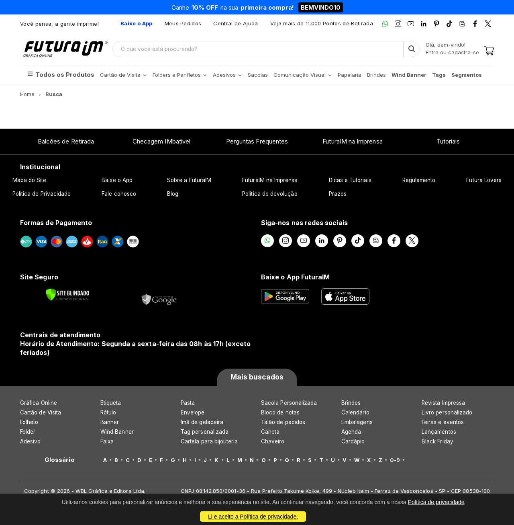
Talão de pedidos (283, 422)
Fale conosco (119, 194)
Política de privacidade (436, 502)
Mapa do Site (29, 180)
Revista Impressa (443, 403)
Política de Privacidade (41, 194)
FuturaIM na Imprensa (352, 141)
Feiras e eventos (443, 422)
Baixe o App (117, 180)
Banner (109, 422)
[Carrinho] (489, 51)
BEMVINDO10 (321, 7)
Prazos (338, 194)
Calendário (355, 412)
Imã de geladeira (202, 422)
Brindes (351, 403)
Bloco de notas (280, 412)
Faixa (107, 441)
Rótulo (108, 412)
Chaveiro (273, 441)
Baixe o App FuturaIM (295, 277)
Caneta (270, 432)
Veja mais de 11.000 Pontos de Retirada (321, 23)
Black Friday (437, 441)
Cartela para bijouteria (209, 441)
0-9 (395, 460)
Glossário (60, 459)
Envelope (193, 412)
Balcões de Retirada (66, 141)
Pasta (188, 403)
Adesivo (30, 441)
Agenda (351, 432)
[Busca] (412, 49)
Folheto (29, 422)
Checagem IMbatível (161, 141)
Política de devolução (269, 194)
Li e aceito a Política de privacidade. (253, 516)
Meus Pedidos (183, 23)
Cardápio (353, 441)
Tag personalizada (204, 432)
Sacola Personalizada (289, 403)
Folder (27, 432)
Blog (172, 194)
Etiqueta (110, 403)
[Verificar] (68, 294)
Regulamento (419, 180)
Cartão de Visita (40, 412)
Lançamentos (439, 432)
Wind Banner (117, 432)
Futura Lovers (484, 180)
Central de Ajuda (235, 23)
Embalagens (357, 422)
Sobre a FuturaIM (189, 180)
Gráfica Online (38, 403)
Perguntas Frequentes (257, 141)
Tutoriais (448, 141)
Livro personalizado (447, 412)
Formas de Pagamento (56, 223)
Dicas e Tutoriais (350, 180)
